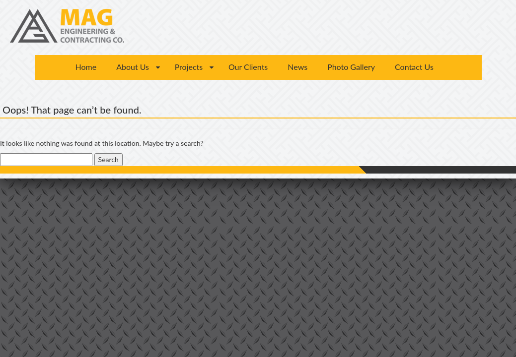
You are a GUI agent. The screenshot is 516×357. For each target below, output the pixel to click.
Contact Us (414, 66)
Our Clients (248, 66)
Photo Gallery (351, 66)
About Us (132, 66)
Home (86, 66)
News (297, 66)
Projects (189, 66)
